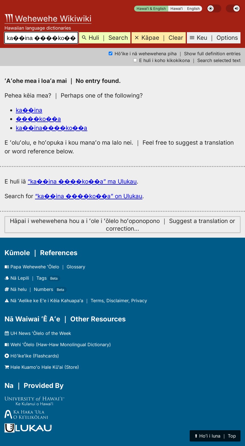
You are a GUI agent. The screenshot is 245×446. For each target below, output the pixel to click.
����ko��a (38, 118)
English (193, 8)
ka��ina (29, 110)
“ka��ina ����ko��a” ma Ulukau (82, 181)
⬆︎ (215, 436)
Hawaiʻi (176, 8)
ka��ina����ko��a (51, 127)
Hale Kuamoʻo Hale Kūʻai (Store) (42, 367)
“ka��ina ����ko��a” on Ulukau (88, 196)
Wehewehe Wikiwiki (48, 18)
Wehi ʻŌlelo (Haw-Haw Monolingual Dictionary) (58, 344)
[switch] (214, 8)
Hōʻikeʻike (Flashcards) (32, 356)
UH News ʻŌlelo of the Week (38, 333)
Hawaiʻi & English (151, 8)
